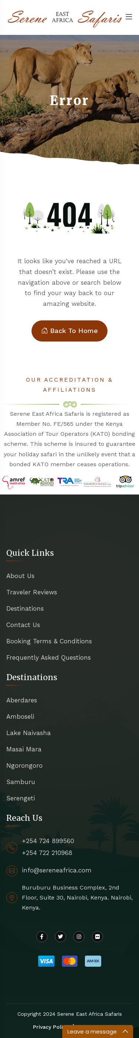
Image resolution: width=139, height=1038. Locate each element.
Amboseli (20, 716)
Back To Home (69, 331)
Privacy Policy (50, 1027)
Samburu (20, 782)
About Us (20, 576)
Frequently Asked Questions (48, 657)
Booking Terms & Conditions (49, 641)
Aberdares (21, 700)
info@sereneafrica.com (57, 870)
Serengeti (20, 798)
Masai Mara (24, 749)
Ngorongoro (24, 765)
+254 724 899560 (48, 841)
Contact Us (23, 625)
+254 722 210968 (47, 852)
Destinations (25, 608)
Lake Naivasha (28, 733)
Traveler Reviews (31, 592)
